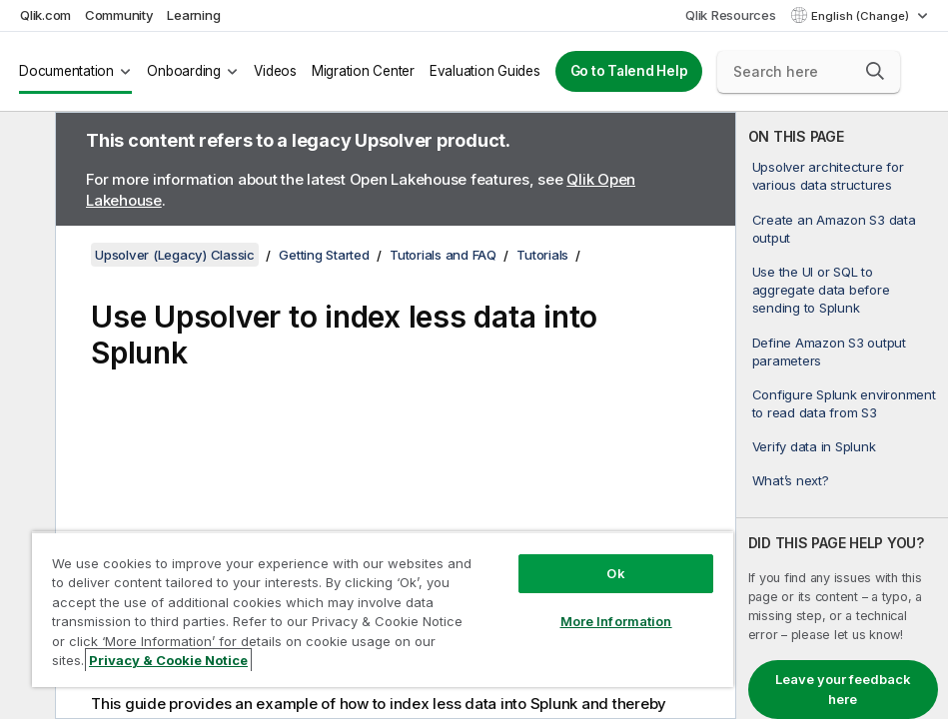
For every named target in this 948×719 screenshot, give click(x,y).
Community (119, 15)
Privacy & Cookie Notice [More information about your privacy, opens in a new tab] (168, 660)
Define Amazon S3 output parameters (829, 351)
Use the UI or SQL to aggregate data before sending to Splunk (821, 290)
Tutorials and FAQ (443, 255)
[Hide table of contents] (25, 143)
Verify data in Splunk (814, 446)
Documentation (66, 71)
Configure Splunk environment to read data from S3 (844, 403)
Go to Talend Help (629, 71)
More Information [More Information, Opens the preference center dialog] (616, 621)
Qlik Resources (730, 15)
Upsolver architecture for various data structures (828, 176)
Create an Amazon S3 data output (834, 229)
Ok (615, 573)
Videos (275, 71)
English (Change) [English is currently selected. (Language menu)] (861, 16)
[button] (875, 71)
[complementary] (842, 415)
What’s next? (790, 480)
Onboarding (184, 71)
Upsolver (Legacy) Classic (175, 255)
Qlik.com (45, 15)
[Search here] (808, 72)
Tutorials (542, 255)
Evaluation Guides (485, 71)
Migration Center (363, 71)
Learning (193, 15)
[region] (382, 609)
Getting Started (324, 255)
